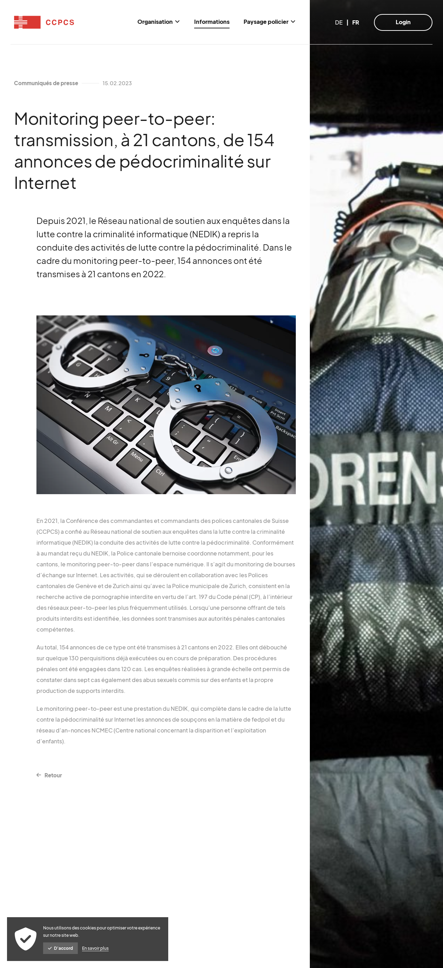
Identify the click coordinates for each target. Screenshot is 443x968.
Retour (53, 775)
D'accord (60, 948)
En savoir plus (95, 948)
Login (403, 22)
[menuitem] (158, 22)
